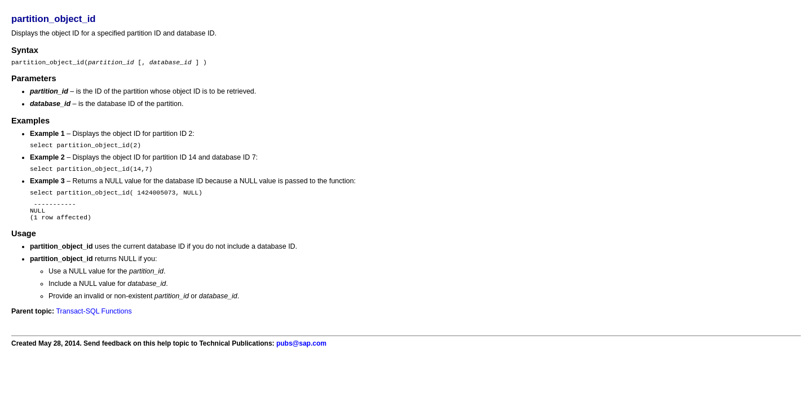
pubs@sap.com (301, 355)
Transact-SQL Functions (93, 323)
